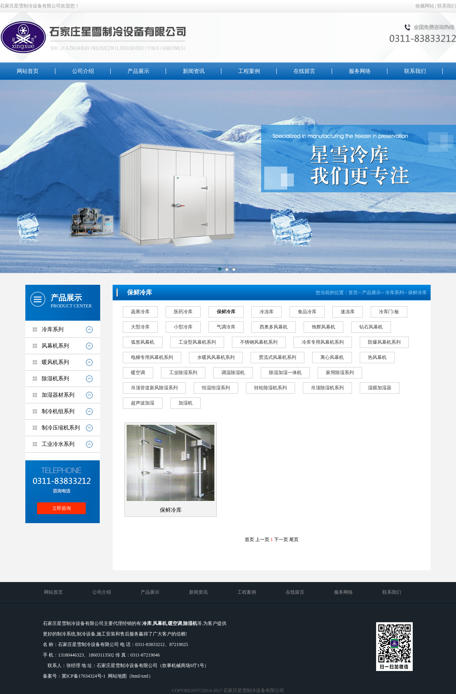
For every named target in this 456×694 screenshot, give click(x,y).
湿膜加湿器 (379, 387)
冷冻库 (267, 311)
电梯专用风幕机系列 (152, 357)
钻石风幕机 (371, 327)
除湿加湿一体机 (285, 372)
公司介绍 (83, 71)
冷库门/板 (389, 311)
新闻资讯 (194, 71)
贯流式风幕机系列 (277, 357)
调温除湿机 (233, 372)
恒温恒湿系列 (216, 387)
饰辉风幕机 (323, 327)
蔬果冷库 (140, 311)
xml (144, 676)
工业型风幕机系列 (197, 342)
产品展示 (138, 71)
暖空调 (138, 372)
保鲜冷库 (417, 292)
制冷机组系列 (58, 411)
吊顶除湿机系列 (327, 387)
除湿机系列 (55, 379)
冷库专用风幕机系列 (323, 342)
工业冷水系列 (58, 444)
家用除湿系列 (340, 372)
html (135, 676)
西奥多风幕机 (274, 327)
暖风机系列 (55, 362)
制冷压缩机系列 (61, 428)
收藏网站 (424, 6)
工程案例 (249, 71)
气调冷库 (226, 327)
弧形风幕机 (142, 342)
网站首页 (28, 71)
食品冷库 (307, 311)
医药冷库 (183, 311)
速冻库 (348, 311)
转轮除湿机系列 (270, 387)
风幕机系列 (55, 346)
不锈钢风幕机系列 (258, 342)
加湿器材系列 (58, 395)
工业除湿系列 (183, 372)
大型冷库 (140, 327)
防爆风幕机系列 (384, 342)
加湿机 (186, 403)
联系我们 (446, 6)
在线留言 (304, 71)
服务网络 (360, 71)
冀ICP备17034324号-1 (84, 676)
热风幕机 (377, 357)
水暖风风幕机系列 (216, 357)
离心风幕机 (332, 357)
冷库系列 (53, 329)
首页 (353, 292)
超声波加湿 (142, 403)
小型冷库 (183, 327)
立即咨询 (61, 508)
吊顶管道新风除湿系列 (154, 387)
